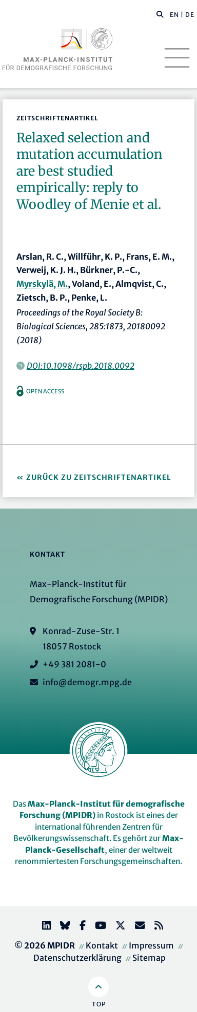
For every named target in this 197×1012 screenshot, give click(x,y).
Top (99, 1004)
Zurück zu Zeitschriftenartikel (98, 477)
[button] (160, 14)
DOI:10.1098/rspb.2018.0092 (80, 366)
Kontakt (102, 945)
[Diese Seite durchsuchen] (154, 15)
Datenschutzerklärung (77, 958)
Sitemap (149, 958)
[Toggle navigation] (177, 57)
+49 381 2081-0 (74, 664)
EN (174, 14)
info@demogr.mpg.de (87, 682)
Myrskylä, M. (42, 284)
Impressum (151, 945)
